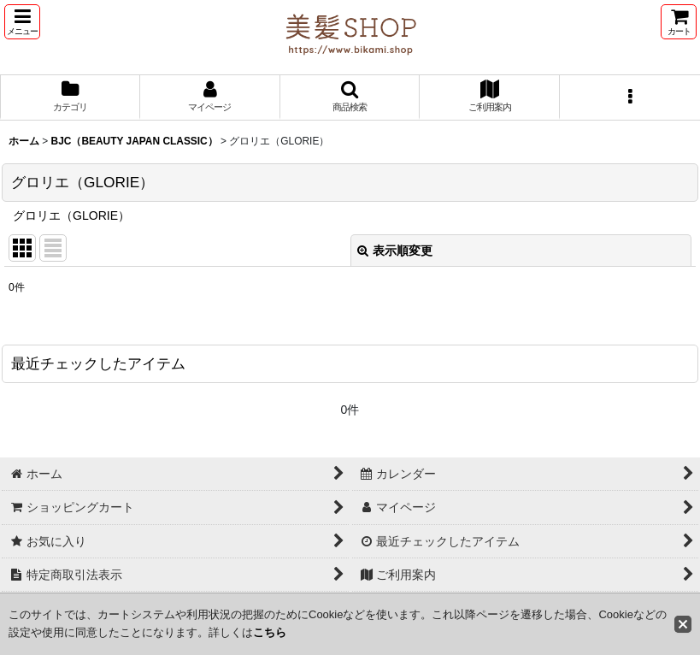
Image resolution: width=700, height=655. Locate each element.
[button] (22, 21)
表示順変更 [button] (394, 250)
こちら (269, 632)
